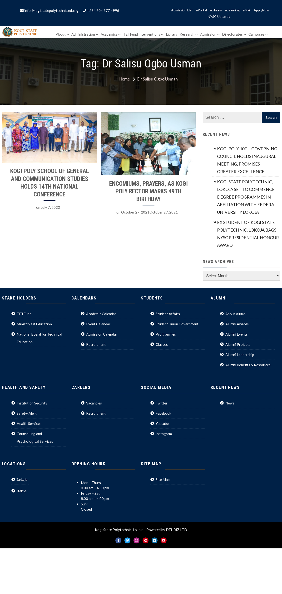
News (229, 403)
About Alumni (236, 314)
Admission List (182, 10)
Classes (162, 344)
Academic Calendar (101, 314)
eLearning (232, 10)
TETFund (24, 314)
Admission (208, 34)
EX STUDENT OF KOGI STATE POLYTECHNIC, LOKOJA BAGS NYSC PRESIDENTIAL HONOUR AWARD (248, 234)
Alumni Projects (237, 344)
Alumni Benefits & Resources (248, 365)
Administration (83, 34)
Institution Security (32, 403)
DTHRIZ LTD (176, 529)
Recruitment (96, 344)
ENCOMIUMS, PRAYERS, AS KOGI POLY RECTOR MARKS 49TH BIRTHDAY (145, 191)
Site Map (163, 479)
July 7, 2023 (50, 207)
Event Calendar (98, 324)
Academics (109, 34)
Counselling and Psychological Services (35, 437)
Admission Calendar (101, 334)
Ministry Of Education (34, 324)
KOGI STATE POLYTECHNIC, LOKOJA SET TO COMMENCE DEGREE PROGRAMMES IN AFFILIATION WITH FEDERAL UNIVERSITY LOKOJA (247, 197)
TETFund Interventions (141, 34)
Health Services (29, 423)
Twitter (162, 403)
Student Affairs (168, 314)
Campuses (256, 34)
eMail (247, 10)
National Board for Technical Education (39, 338)
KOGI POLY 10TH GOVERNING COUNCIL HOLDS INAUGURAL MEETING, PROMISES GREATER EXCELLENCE (247, 160)
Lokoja (22, 479)
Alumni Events (236, 334)
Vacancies (94, 403)
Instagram (164, 434)
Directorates (232, 34)
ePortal (201, 10)
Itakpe (22, 491)
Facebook (163, 413)
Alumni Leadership (239, 354)
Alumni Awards (237, 324)
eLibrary (216, 10)
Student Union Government (177, 324)
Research (187, 34)
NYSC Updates (219, 16)
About (61, 34)
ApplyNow (261, 10)
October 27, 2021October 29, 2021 (146, 212)
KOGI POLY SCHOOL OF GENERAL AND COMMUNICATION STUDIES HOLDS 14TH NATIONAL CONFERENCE (49, 183)
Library (171, 34)
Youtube (162, 423)
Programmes (166, 334)
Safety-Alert (27, 413)
